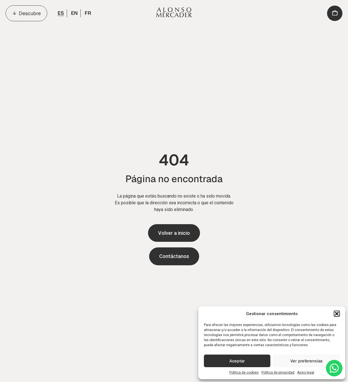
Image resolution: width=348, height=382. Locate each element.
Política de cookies (244, 372)
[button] (337, 314)
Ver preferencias (306, 361)
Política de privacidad (277, 372)
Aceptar (237, 361)
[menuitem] (60, 13)
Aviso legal (305, 372)
